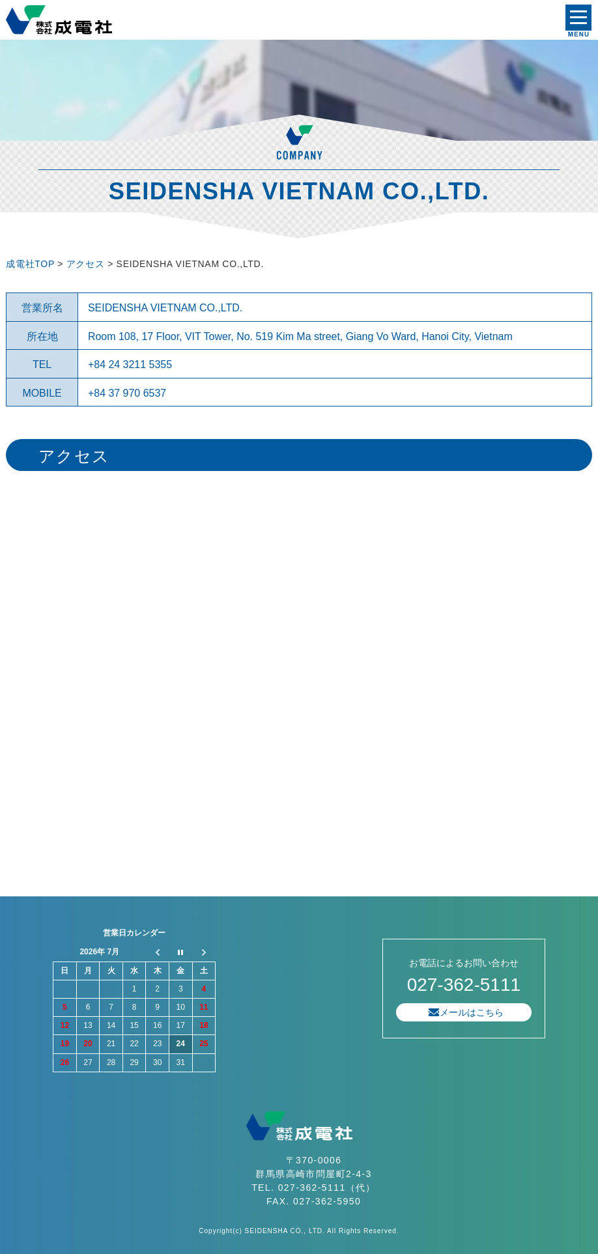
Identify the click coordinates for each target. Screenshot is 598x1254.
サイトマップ (123, 882)
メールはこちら (472, 1012)
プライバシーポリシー (45, 882)
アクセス (86, 264)
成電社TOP (30, 264)
